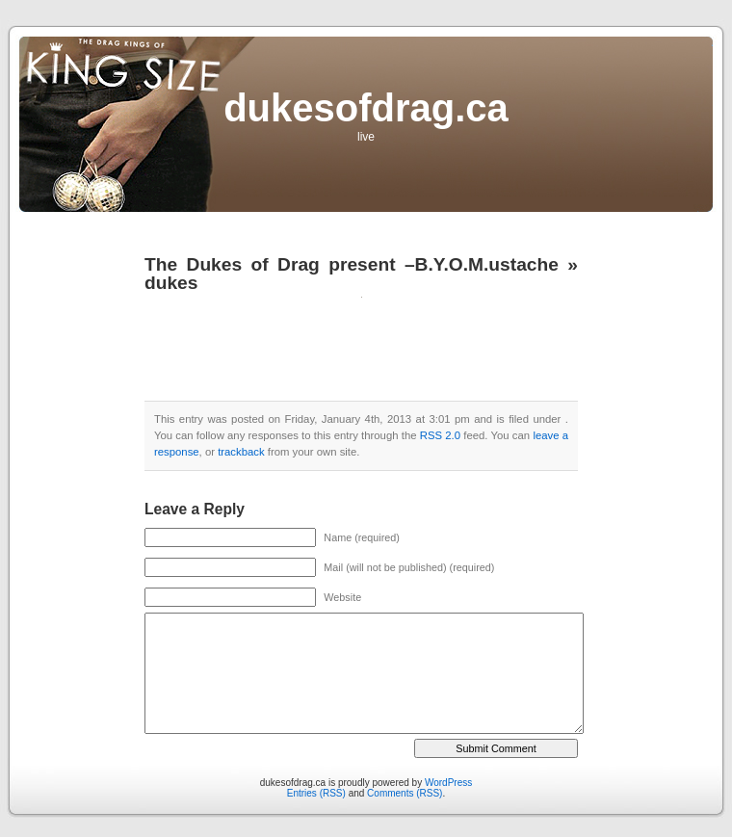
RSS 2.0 (440, 435)
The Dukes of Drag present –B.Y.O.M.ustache (351, 264)
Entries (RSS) (316, 793)
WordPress (448, 782)
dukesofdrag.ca (366, 108)
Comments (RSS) (404, 793)
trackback (241, 452)
